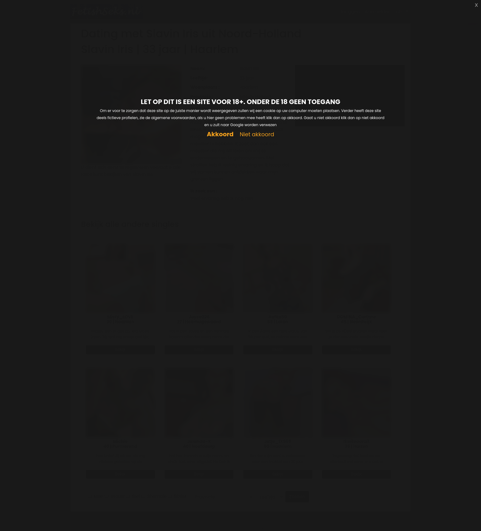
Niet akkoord (257, 134)
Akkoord (220, 134)
